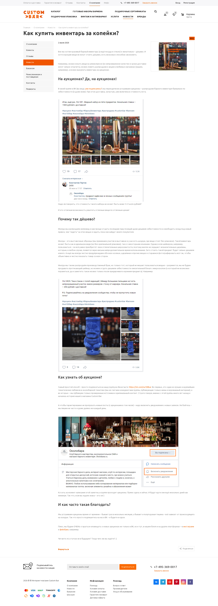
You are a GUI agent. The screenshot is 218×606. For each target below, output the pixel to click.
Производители (120, 589)
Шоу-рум (71, 595)
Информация (97, 581)
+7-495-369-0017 (131, 3)
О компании (72, 586)
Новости (70, 589)
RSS (192, 38)
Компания (72, 581)
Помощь (117, 581)
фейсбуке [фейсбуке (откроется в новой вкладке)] (64, 529)
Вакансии (71, 592)
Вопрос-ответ (119, 586)
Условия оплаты (97, 589)
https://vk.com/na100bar (140, 387)
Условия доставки (98, 592)
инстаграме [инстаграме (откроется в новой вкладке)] (188, 526)
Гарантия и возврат (98, 595)
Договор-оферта (97, 598)
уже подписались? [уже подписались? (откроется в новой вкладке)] (93, 89)
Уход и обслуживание (122, 592)
